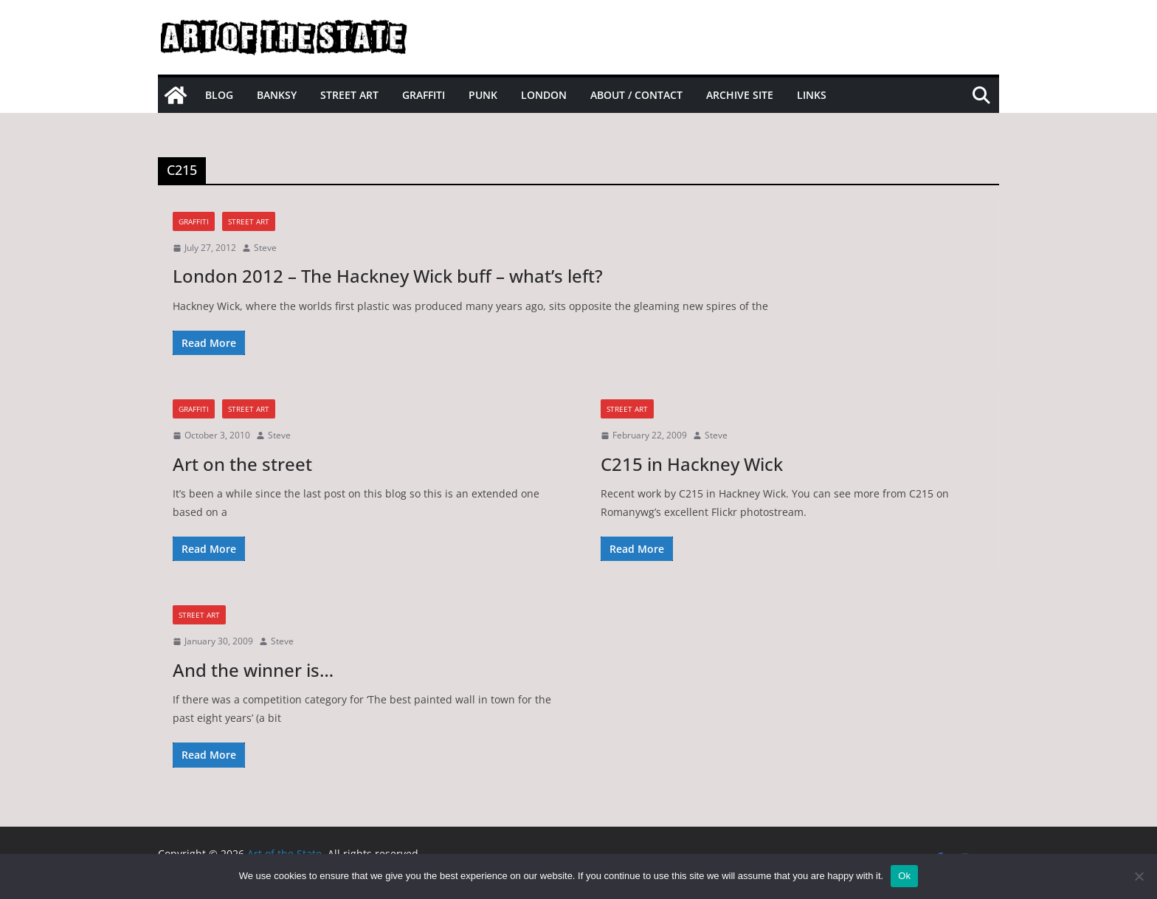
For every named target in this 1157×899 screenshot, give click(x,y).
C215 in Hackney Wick (692, 464)
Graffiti (423, 95)
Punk (483, 95)
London (544, 95)
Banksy (277, 95)
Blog (219, 95)
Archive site (739, 95)
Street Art (349, 95)
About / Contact (636, 95)
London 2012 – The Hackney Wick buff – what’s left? (388, 276)
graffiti (194, 221)
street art (248, 221)
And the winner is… (253, 670)
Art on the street (242, 464)
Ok (904, 875)
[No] (1138, 876)
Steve (265, 247)
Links (811, 95)
